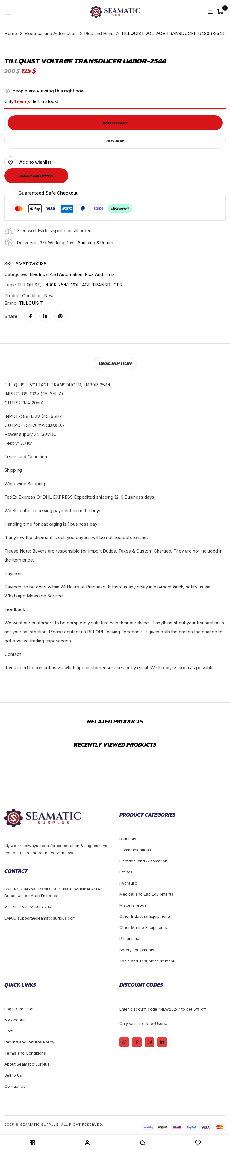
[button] (221, 12)
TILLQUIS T (31, 303)
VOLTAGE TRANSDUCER (96, 285)
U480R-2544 (55, 285)
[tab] (115, 363)
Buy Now (115, 140)
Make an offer (36, 175)
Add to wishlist (35, 162)
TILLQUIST (28, 285)
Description (115, 362)
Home (10, 33)
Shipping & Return (95, 242)
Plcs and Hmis (99, 33)
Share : (12, 316)
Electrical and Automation (51, 33)
